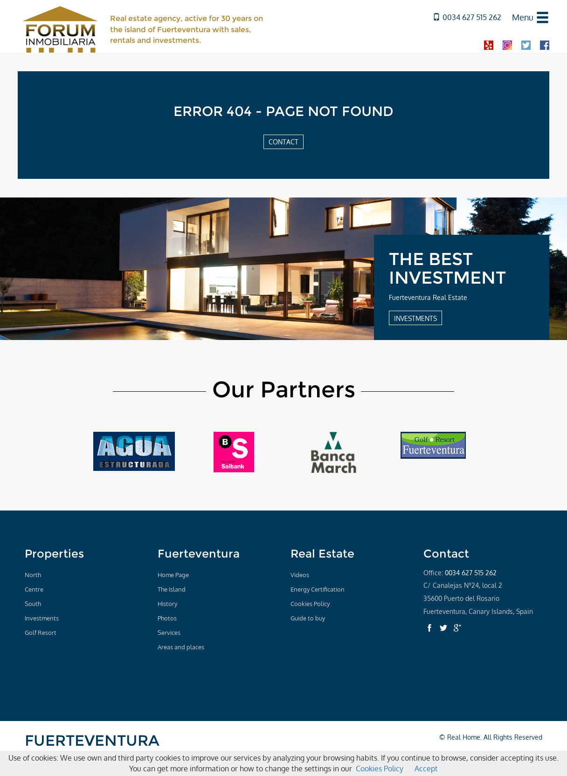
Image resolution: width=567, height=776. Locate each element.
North (33, 575)
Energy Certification (317, 589)
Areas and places (181, 647)
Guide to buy (307, 618)
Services (169, 632)
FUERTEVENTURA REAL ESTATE (92, 748)
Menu (522, 17)
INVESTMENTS (415, 318)
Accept (426, 768)
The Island (172, 589)
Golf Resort (40, 632)
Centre (34, 589)
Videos (299, 575)
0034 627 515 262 (467, 17)
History (167, 603)
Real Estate (322, 553)
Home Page (173, 575)
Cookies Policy (310, 603)
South (33, 603)
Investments (42, 618)
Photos (167, 618)
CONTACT (283, 141)
